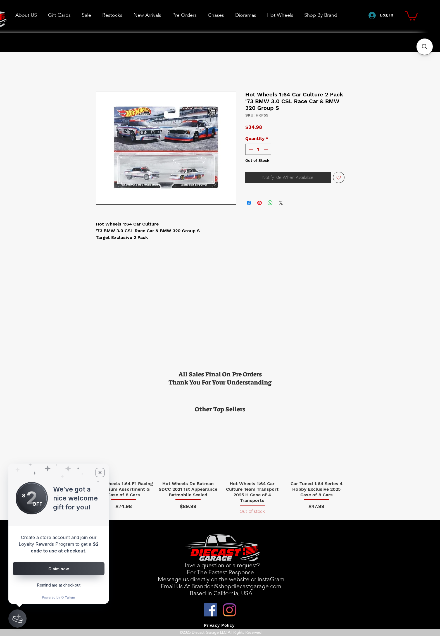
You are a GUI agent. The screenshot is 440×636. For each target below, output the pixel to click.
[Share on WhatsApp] (270, 203)
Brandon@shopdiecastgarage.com (236, 586)
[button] (280, 15)
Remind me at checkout (58, 585)
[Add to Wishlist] (338, 177)
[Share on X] (280, 203)
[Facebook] (210, 609)
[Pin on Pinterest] (259, 203)
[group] (220, 467)
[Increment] (266, 149)
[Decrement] (250, 149)
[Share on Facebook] (249, 203)
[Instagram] (229, 609)
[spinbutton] (258, 149)
